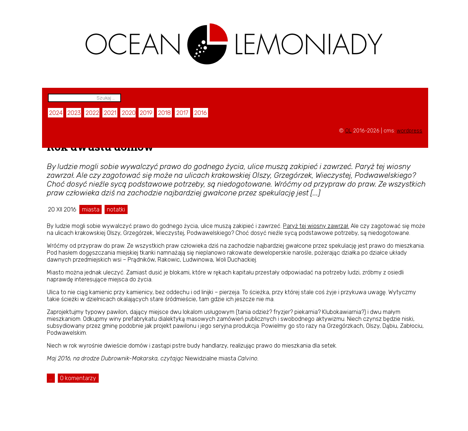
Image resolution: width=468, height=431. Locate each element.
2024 (56, 112)
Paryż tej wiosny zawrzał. (316, 225)
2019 (146, 112)
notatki (116, 209)
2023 (74, 112)
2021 (110, 112)
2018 (164, 112)
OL (348, 131)
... (50, 378)
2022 (92, 112)
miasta (90, 209)
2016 (200, 112)
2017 (182, 112)
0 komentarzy (78, 378)
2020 (129, 112)
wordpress (409, 131)
